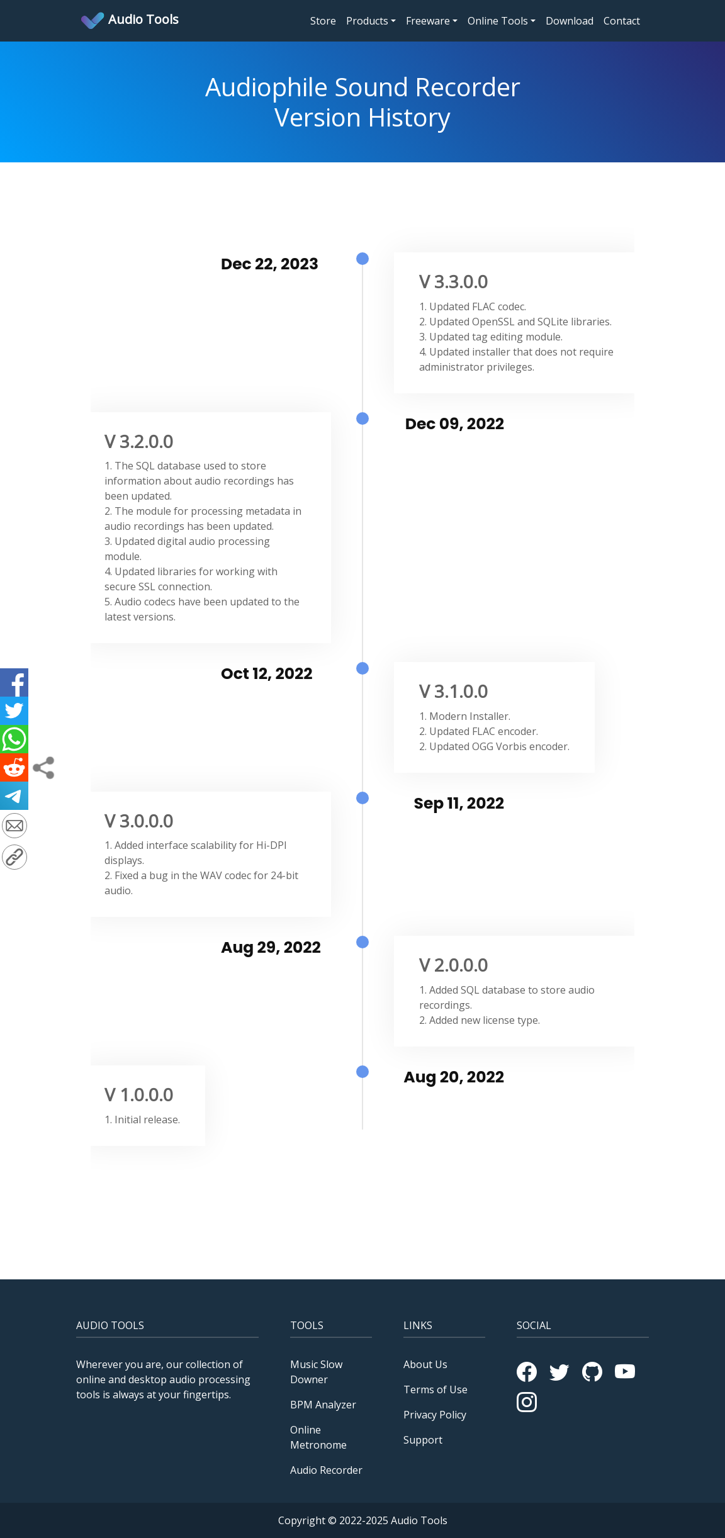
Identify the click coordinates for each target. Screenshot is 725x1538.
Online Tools (498, 21)
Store (325, 20)
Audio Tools (129, 20)
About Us (425, 1364)
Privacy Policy (434, 1415)
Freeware (428, 21)
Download (569, 21)
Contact (622, 21)
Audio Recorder (326, 1470)
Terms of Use (435, 1389)
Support (422, 1440)
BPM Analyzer (323, 1405)
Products (367, 21)
